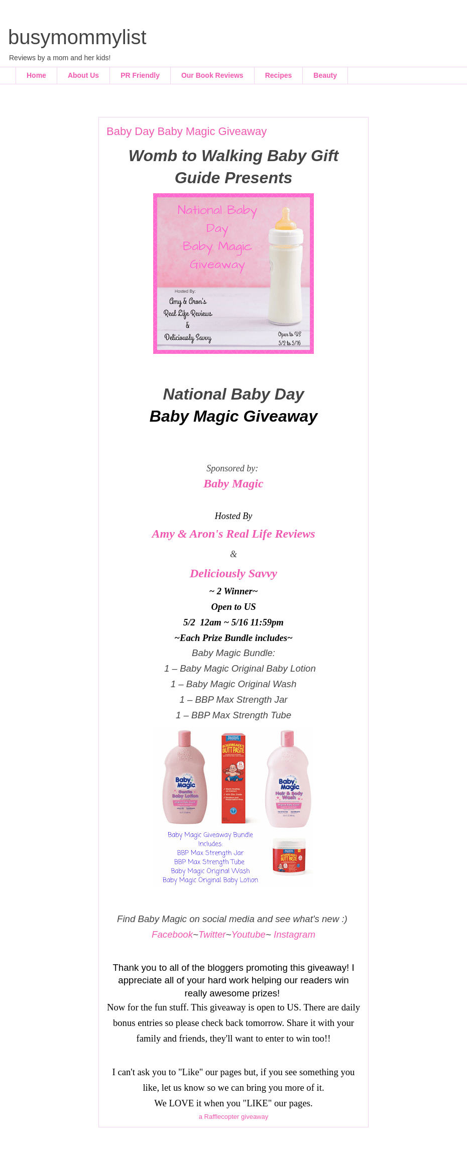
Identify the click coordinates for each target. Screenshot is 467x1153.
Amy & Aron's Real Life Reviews (233, 533)
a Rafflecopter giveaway (234, 1116)
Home (36, 75)
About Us (83, 75)
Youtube (248, 934)
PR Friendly (140, 75)
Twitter (212, 934)
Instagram (294, 934)
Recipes (278, 75)
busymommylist (77, 37)
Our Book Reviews (212, 75)
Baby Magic (233, 483)
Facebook (172, 934)
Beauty (325, 75)
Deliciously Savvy (233, 573)
